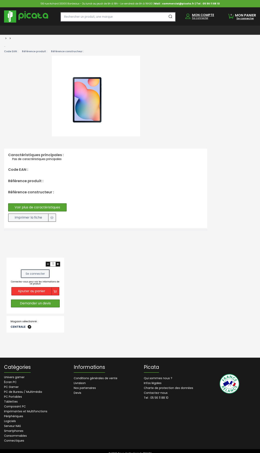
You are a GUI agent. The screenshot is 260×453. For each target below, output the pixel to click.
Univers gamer (14, 377)
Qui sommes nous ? (158, 378)
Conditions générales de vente (95, 378)
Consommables (15, 436)
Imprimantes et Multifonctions (25, 411)
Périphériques (13, 416)
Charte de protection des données (168, 388)
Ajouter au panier (31, 291)
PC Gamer (11, 387)
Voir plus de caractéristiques (37, 207)
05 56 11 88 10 (211, 3)
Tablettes (11, 402)
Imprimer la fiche (28, 217)
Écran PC (10, 382)
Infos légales (152, 383)
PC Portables (13, 397)
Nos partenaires (85, 388)
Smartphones (13, 431)
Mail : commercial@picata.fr (174, 3)
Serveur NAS (12, 426)
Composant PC (15, 406)
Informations (89, 367)
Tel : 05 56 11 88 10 (156, 398)
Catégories (17, 367)
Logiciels (10, 421)
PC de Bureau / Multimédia (23, 392)
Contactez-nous (156, 393)
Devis (77, 393)
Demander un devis (35, 303)
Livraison (80, 383)
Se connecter (200, 18)
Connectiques (14, 441)
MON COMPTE (203, 15)
